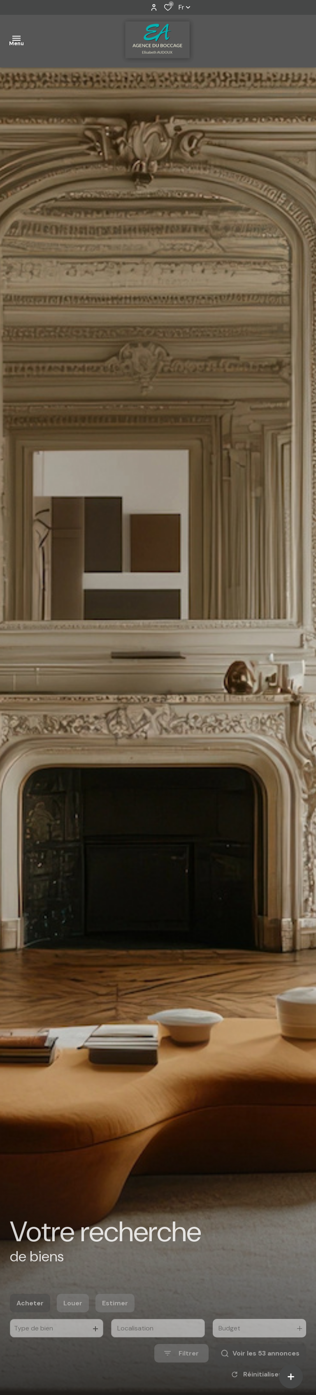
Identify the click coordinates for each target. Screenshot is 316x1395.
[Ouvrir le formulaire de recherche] (181, 1368)
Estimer (115, 1318)
